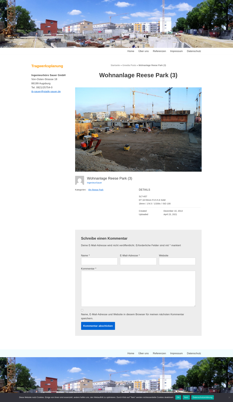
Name (85, 255)
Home (130, 51)
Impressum (176, 51)
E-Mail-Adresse (130, 255)
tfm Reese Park (96, 190)
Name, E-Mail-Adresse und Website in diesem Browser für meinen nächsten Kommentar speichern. (132, 316)
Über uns (143, 51)
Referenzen (159, 51)
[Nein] (229, 397)
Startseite (115, 65)
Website (163, 255)
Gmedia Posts (129, 65)
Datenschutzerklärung (202, 397)
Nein (186, 397)
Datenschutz (194, 51)
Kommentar (88, 268)
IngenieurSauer (94, 183)
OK (178, 397)
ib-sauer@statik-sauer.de (46, 91)
